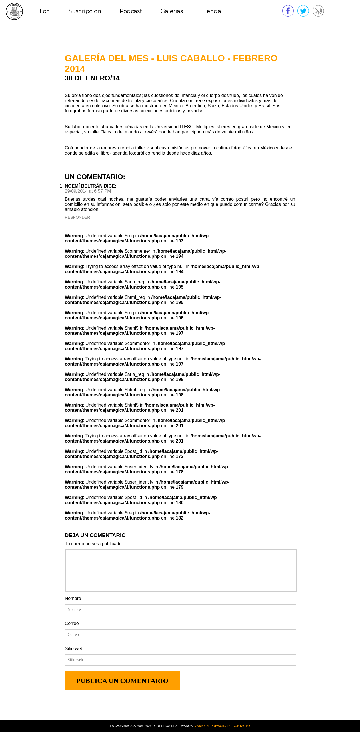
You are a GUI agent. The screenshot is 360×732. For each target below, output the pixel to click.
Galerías (172, 11)
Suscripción (85, 11)
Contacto (241, 725)
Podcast (131, 11)
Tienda (211, 11)
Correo (72, 623)
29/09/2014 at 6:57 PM (88, 191)
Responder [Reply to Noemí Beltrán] (77, 217)
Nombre (73, 598)
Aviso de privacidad (212, 725)
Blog (43, 11)
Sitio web (74, 648)
